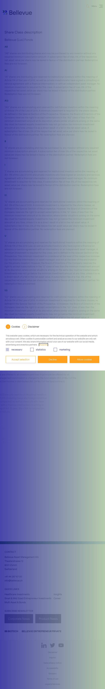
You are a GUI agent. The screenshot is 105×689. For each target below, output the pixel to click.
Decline (53, 359)
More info (43, 344)
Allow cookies (84, 359)
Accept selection (21, 359)
